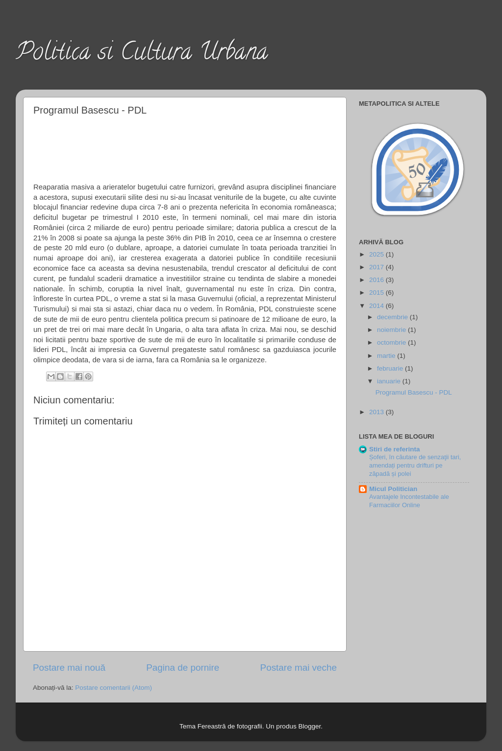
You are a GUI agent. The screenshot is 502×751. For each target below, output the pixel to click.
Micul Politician (393, 489)
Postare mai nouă (69, 667)
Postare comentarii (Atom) (113, 687)
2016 (377, 279)
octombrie (392, 342)
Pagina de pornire (182, 667)
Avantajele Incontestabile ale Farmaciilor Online (409, 501)
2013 (377, 412)
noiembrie (392, 329)
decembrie (393, 317)
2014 (377, 305)
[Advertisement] (185, 147)
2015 (377, 292)
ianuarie (389, 381)
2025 (377, 254)
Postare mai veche (298, 667)
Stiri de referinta (394, 449)
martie (387, 355)
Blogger (309, 726)
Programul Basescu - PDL (414, 392)
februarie (391, 368)
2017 (377, 267)
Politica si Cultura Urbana (142, 54)
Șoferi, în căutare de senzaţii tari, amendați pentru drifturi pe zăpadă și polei (415, 465)
